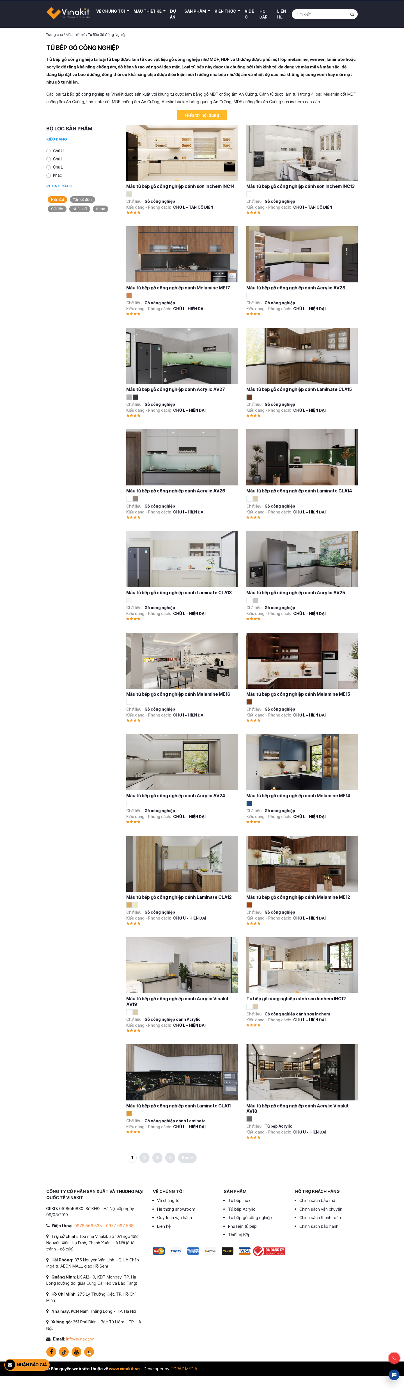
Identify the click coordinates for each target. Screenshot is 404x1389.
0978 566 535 (88, 1225)
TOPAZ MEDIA (184, 1368)
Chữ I (57, 158)
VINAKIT (67, 14)
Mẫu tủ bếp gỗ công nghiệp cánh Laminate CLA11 (178, 1106)
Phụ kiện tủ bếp (242, 1226)
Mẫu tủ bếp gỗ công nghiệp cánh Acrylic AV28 (295, 288)
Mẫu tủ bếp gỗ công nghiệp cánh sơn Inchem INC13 (300, 186)
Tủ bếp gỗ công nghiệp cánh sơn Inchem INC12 (296, 998)
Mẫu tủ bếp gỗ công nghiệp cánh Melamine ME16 (178, 694)
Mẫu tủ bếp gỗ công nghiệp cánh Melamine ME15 (298, 694)
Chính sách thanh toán (320, 1217)
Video (249, 14)
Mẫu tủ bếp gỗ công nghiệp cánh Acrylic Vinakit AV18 (297, 1108)
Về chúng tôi (168, 1200)
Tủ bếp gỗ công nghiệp (250, 1217)
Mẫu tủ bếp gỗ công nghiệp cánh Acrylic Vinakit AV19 (177, 1001)
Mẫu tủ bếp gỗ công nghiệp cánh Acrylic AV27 (175, 389)
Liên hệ (281, 14)
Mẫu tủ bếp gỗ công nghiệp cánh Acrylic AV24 (175, 795)
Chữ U (58, 150)
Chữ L (58, 167)
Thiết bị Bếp (239, 1234)
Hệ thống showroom (176, 1209)
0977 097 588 (120, 1225)
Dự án (173, 14)
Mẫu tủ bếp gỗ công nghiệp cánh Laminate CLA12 (179, 897)
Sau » (187, 1157)
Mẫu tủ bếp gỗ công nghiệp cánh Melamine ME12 (298, 897)
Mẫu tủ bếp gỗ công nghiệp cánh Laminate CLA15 (299, 389)
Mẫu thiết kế (148, 11)
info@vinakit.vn (80, 1339)
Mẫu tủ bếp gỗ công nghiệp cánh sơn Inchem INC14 (180, 186)
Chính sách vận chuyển (320, 1209)
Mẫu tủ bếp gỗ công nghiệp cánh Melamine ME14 (298, 795)
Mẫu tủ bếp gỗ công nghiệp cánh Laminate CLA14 (299, 491)
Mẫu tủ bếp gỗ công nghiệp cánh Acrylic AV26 (175, 491)
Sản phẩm (195, 11)
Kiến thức (226, 11)
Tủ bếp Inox (239, 1200)
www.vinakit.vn (124, 1368)
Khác (57, 175)
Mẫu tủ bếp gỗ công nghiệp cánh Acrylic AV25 (295, 592)
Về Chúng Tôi (111, 11)
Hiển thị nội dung (202, 115)
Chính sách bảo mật (318, 1200)
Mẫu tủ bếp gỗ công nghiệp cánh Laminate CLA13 (179, 592)
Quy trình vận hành (174, 1217)
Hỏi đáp (264, 14)
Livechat (394, 1375)
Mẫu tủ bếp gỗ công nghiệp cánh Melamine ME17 (178, 288)
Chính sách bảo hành (318, 1226)
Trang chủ (54, 34)
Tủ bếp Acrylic (241, 1209)
